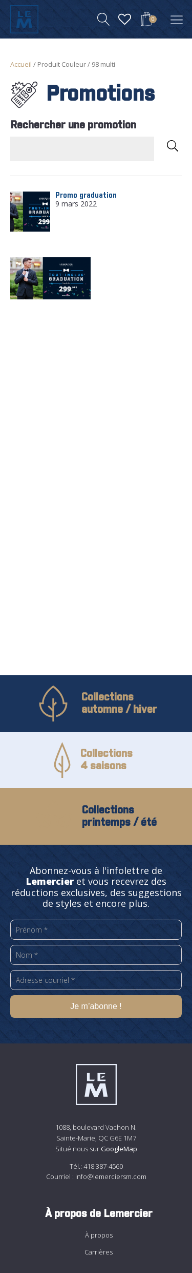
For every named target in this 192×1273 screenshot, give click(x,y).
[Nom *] (96, 955)
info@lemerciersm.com (110, 1176)
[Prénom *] (96, 930)
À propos (99, 1235)
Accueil (21, 64)
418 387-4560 (103, 1166)
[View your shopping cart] (146, 20)
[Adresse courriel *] (96, 980)
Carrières (98, 1252)
